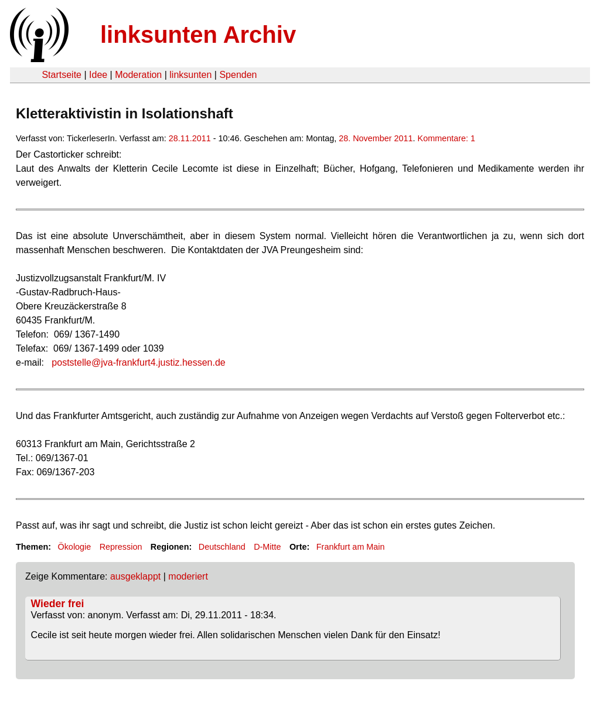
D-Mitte (267, 546)
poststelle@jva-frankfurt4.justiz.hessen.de (138, 362)
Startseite (61, 75)
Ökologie (74, 546)
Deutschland (222, 546)
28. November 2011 (375, 138)
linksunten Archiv (198, 34)
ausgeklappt (135, 576)
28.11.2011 (190, 138)
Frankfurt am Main (350, 546)
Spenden (238, 75)
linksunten (190, 75)
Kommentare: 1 (446, 138)
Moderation (138, 75)
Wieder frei (57, 603)
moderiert (188, 576)
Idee (98, 75)
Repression (121, 546)
